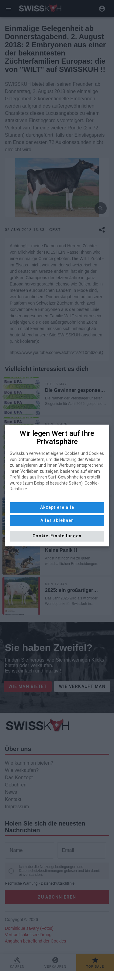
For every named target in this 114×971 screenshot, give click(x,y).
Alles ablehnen (57, 520)
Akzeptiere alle (57, 507)
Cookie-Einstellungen (57, 535)
